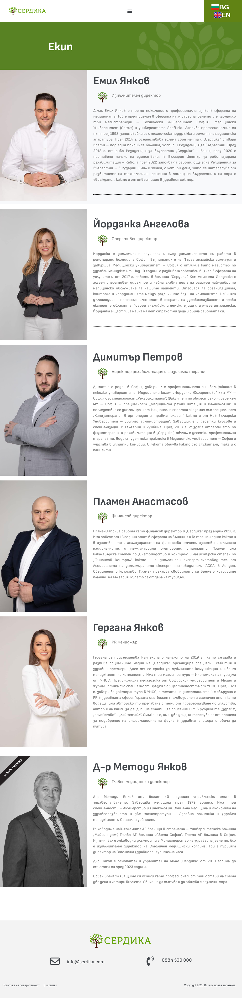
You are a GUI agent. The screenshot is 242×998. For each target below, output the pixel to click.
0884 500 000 (177, 960)
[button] (130, 11)
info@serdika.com (86, 962)
